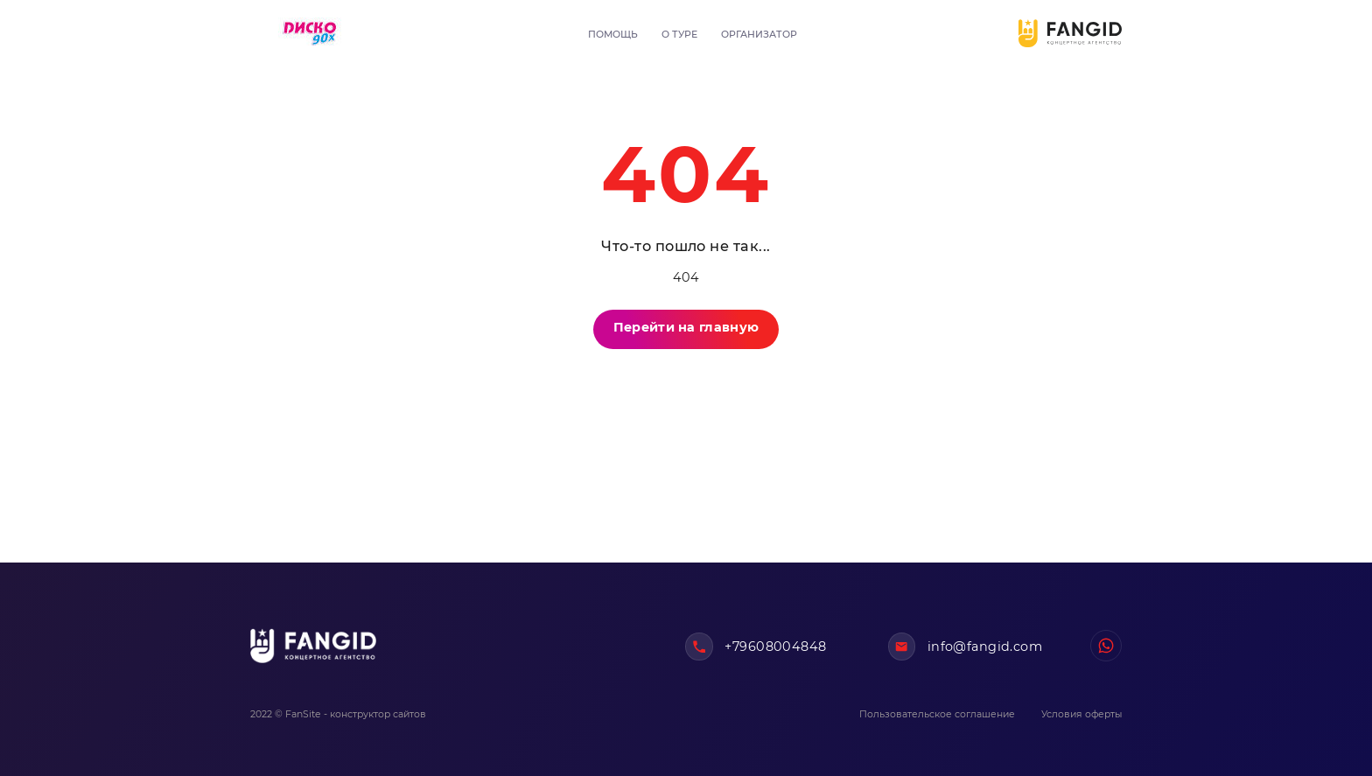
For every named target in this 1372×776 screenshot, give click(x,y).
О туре (679, 34)
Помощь (613, 34)
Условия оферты (1081, 714)
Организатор (759, 34)
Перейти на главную (686, 327)
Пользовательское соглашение (937, 714)
